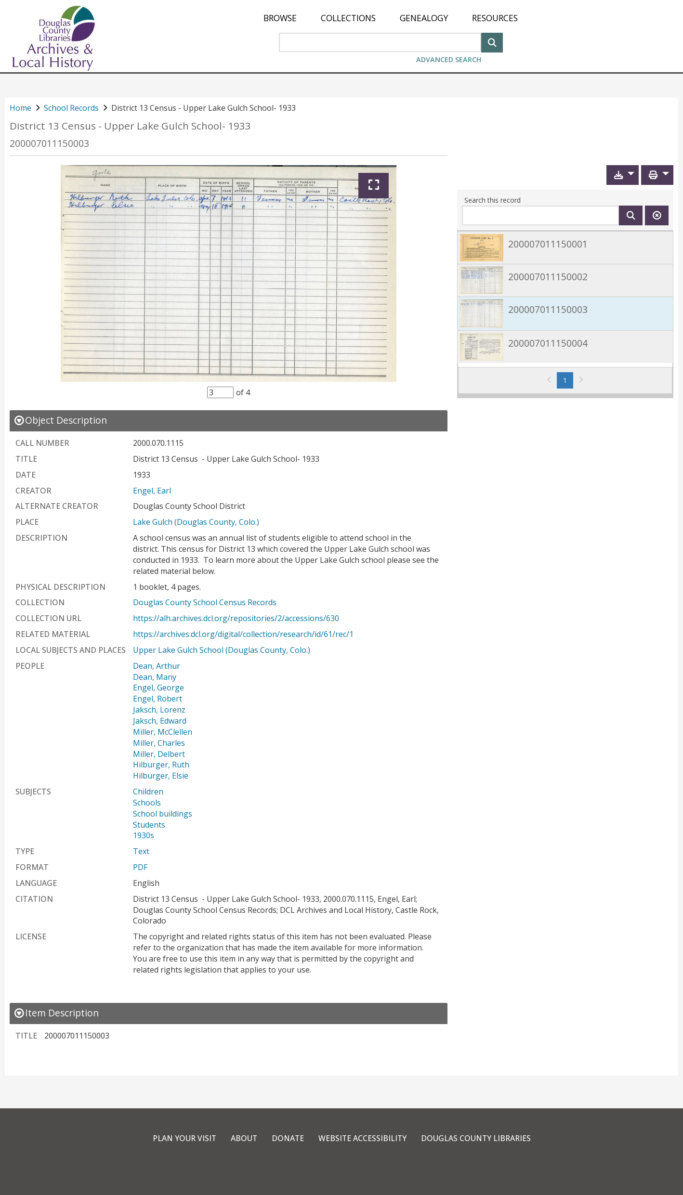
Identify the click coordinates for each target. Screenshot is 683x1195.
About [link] (242, 1138)
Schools (147, 802)
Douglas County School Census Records (204, 602)
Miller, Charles (159, 743)
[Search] (492, 41)
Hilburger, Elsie (160, 775)
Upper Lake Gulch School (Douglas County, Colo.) (221, 650)
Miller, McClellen (162, 732)
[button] (622, 175)
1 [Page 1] (568, 380)
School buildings (162, 813)
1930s (143, 835)
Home (20, 108)
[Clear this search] (657, 215)
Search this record (492, 200)
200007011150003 (49, 143)
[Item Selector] (220, 392)
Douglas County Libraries (477, 1138)
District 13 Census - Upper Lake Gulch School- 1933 (130, 125)
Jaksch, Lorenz (159, 709)
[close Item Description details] (56, 1013)
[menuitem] (280, 18)
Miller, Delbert (159, 754)
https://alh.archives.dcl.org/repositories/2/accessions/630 (236, 618)
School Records (71, 108)
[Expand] (373, 185)
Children (148, 791)
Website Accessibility (362, 1138)
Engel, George (158, 687)
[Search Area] (380, 42)
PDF (140, 867)
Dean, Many (154, 677)
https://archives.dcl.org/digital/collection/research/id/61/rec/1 (243, 634)
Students (149, 824)
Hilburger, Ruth (161, 764)
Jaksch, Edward (159, 720)
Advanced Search (448, 59)
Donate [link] (287, 1138)
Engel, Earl (152, 490)
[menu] (390, 18)
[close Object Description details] (60, 420)
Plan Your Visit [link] (182, 1138)
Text (141, 851)
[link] (565, 247)
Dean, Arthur (156, 666)
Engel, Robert (157, 698)
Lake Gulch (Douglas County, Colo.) (196, 522)
